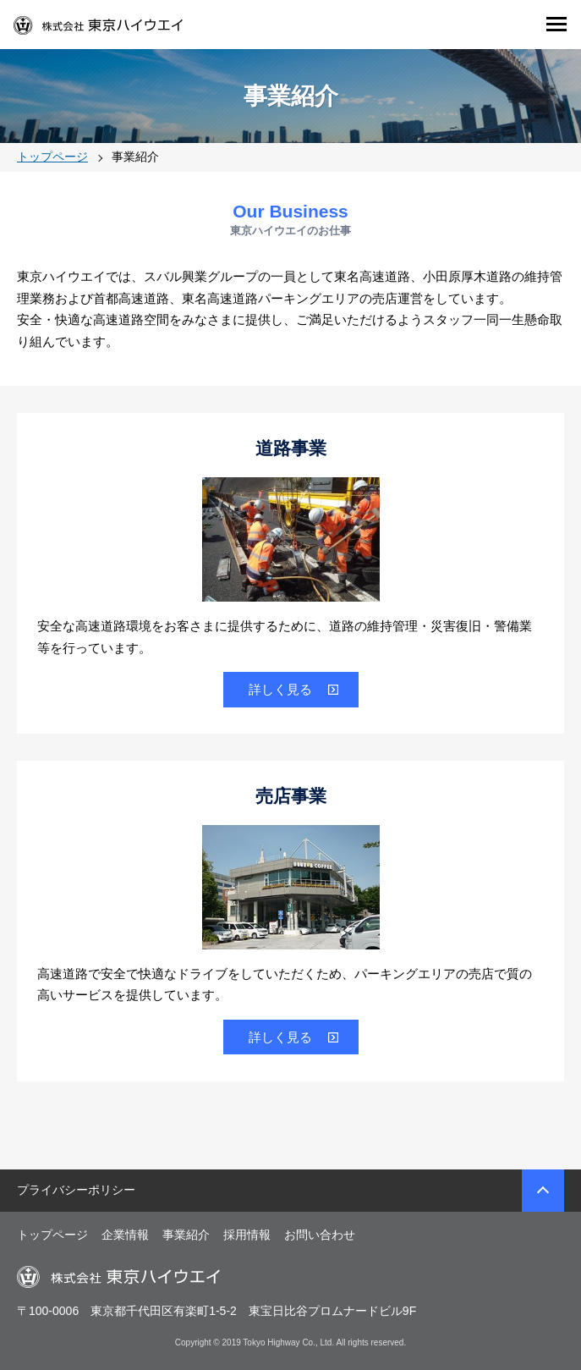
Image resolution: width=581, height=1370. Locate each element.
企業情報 (125, 1234)
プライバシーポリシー (76, 1190)
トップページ (52, 1234)
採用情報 (247, 1234)
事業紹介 (186, 1234)
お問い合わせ (319, 1234)
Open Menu (555, 24)
